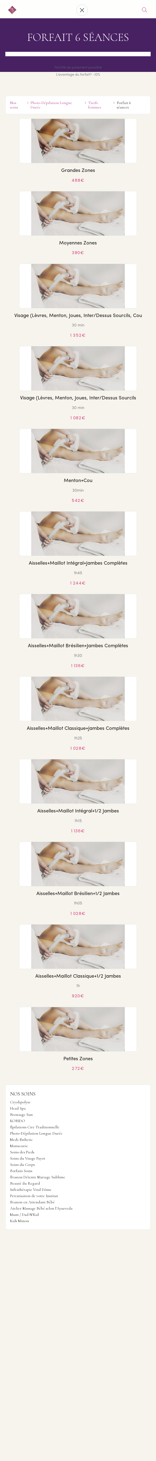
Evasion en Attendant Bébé (32, 1202)
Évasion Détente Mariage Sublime (37, 1177)
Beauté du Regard (25, 1183)
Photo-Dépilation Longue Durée (36, 1133)
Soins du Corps (22, 1165)
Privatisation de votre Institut (34, 1196)
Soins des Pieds (22, 1152)
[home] (11, 10)
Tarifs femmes (94, 104)
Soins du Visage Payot (27, 1158)
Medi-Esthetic (21, 1139)
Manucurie (19, 1146)
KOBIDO (17, 1121)
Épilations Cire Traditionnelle (34, 1127)
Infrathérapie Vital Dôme (31, 1190)
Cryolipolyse (20, 1102)
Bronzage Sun (21, 1114)
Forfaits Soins (21, 1171)
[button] (82, 10)
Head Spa (18, 1108)
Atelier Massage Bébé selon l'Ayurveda (41, 1208)
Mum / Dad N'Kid (24, 1215)
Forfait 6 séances (124, 104)
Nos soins (14, 104)
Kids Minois (19, 1221)
